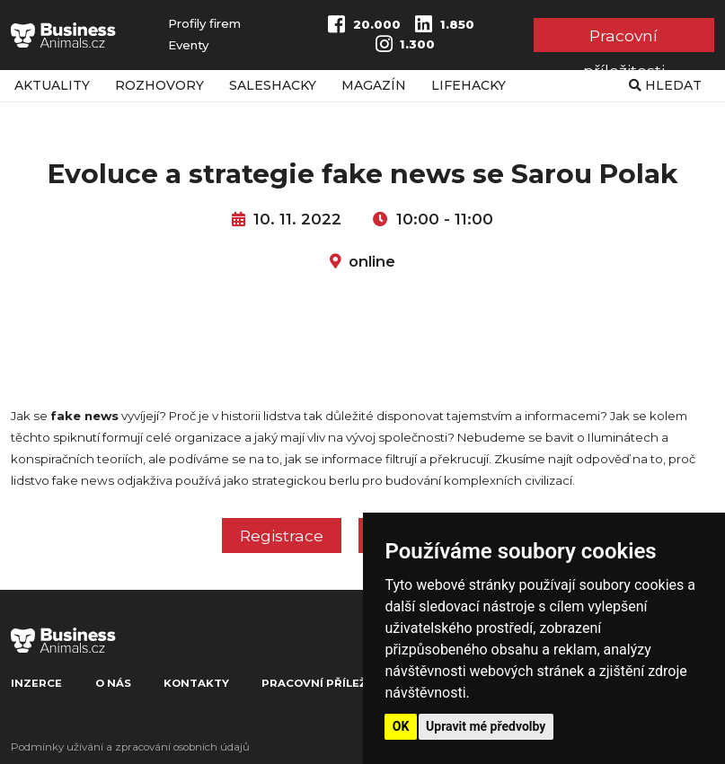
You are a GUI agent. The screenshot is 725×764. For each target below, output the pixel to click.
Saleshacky (272, 85)
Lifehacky (468, 85)
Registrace (281, 535)
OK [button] (401, 726)
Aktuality (52, 85)
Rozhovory (159, 85)
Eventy (188, 45)
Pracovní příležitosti (624, 39)
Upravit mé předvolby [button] (485, 726)
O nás (113, 683)
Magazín (373, 85)
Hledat (665, 85)
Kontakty (196, 683)
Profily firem (204, 24)
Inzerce (36, 683)
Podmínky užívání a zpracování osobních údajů (130, 747)
